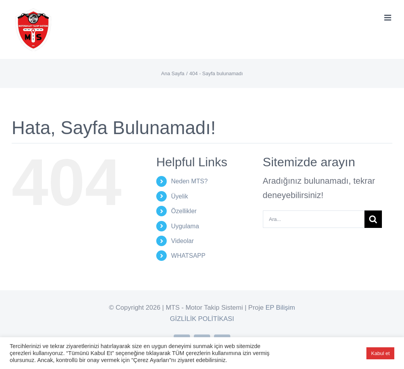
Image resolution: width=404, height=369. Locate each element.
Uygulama (185, 226)
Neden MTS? (189, 181)
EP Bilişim (280, 307)
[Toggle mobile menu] (388, 18)
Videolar (182, 241)
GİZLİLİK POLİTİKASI (202, 318)
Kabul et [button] (380, 353)
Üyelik (179, 196)
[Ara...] (313, 219)
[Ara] (373, 219)
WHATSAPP (188, 255)
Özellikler (184, 211)
